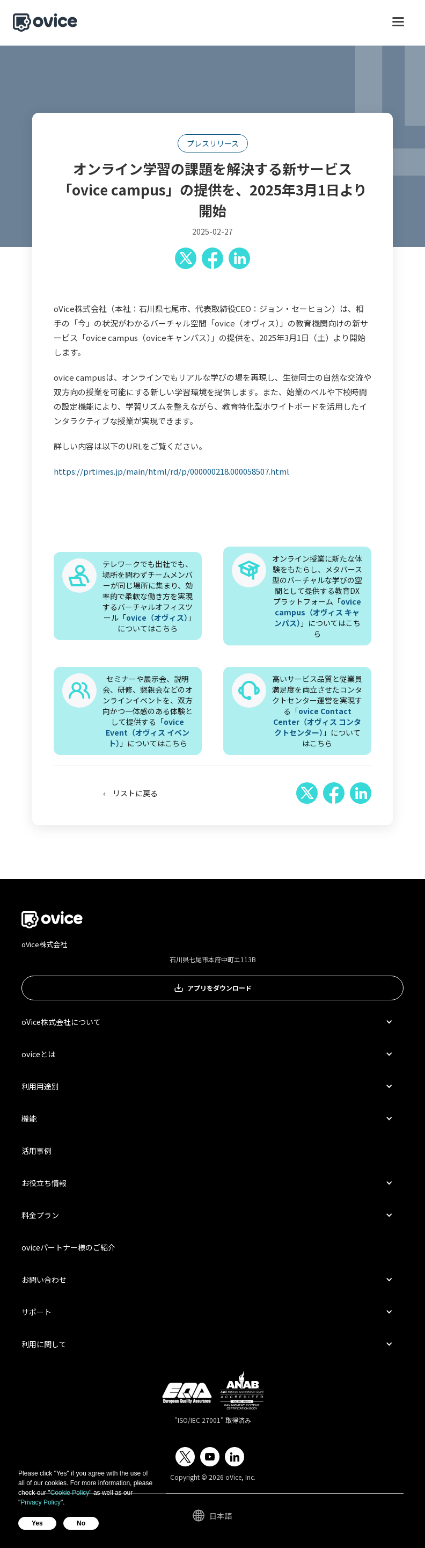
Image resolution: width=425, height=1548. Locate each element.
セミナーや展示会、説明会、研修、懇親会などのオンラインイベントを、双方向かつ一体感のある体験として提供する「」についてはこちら (147, 710)
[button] (398, 27)
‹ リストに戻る (130, 793)
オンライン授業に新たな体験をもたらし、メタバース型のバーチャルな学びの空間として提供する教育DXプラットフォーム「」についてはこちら (317, 596)
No (81, 1523)
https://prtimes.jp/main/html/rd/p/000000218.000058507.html (171, 471)
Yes (37, 1523)
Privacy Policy (40, 1502)
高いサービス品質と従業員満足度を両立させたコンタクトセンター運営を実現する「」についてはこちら (317, 710)
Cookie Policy (70, 1492)
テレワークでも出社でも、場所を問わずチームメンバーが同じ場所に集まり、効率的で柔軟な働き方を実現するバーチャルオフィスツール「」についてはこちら (147, 596)
